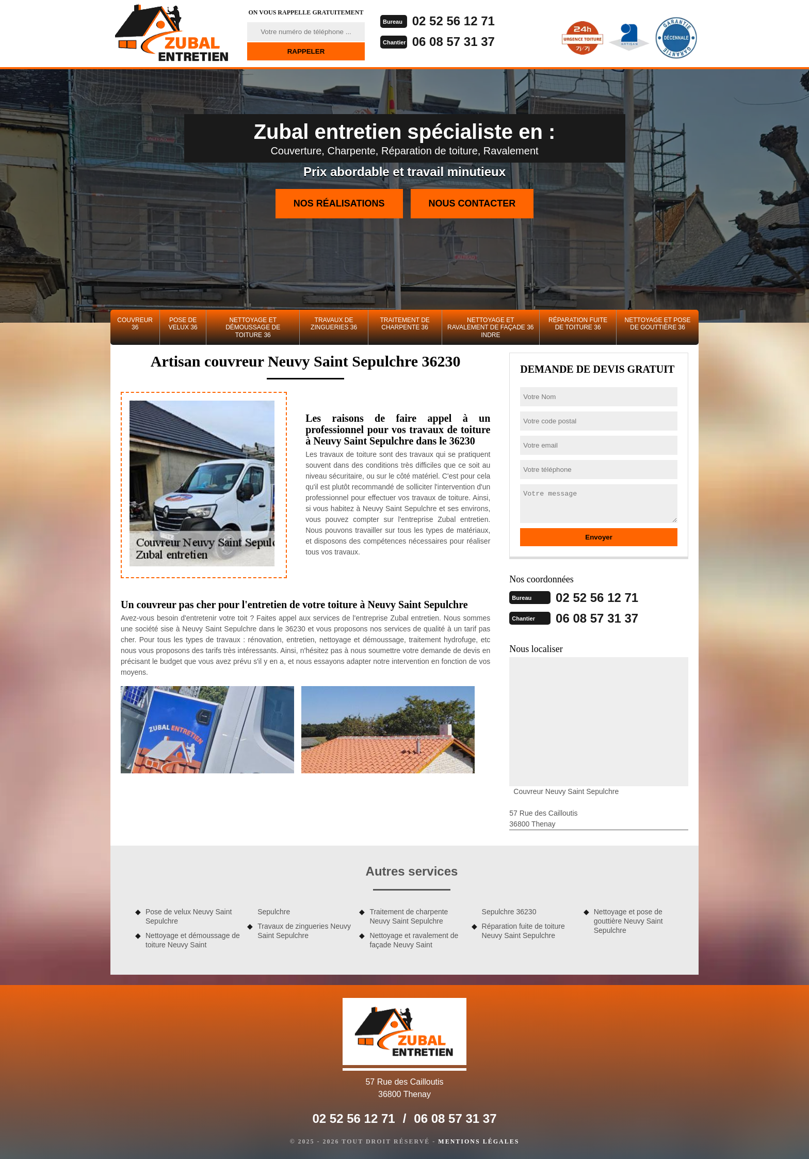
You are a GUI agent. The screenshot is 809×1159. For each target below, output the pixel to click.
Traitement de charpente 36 (404, 323)
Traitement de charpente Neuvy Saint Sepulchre (408, 916)
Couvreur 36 (135, 323)
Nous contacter (472, 203)
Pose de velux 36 (183, 323)
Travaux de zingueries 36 (334, 323)
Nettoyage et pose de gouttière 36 (658, 323)
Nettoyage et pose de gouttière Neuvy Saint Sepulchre (628, 921)
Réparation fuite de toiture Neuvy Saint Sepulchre (523, 931)
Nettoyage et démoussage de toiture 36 (252, 327)
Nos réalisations (339, 203)
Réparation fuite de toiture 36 (577, 323)
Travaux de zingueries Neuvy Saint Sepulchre (304, 931)
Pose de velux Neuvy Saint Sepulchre (188, 916)
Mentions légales (478, 1141)
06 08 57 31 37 (453, 42)
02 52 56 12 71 (453, 21)
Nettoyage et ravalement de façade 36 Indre (490, 327)
